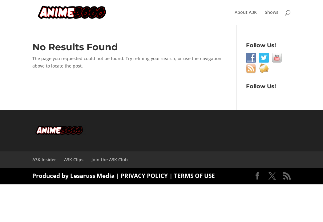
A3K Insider (44, 159)
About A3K (246, 12)
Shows (271, 12)
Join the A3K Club (109, 159)
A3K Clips (73, 159)
